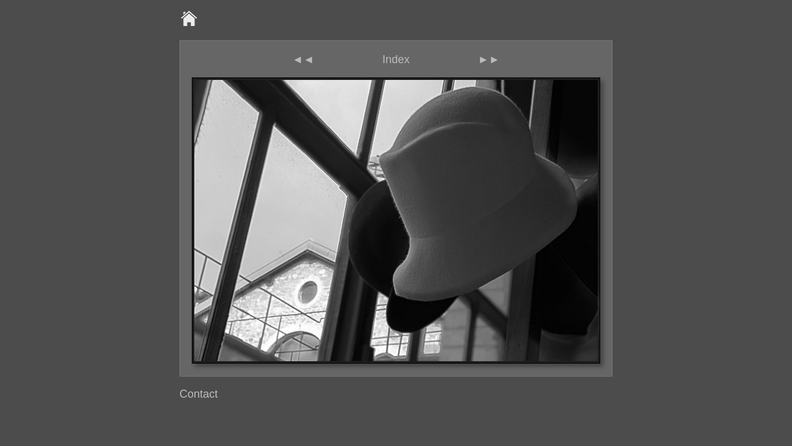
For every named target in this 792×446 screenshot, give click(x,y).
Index (396, 59)
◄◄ (303, 59)
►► (489, 59)
